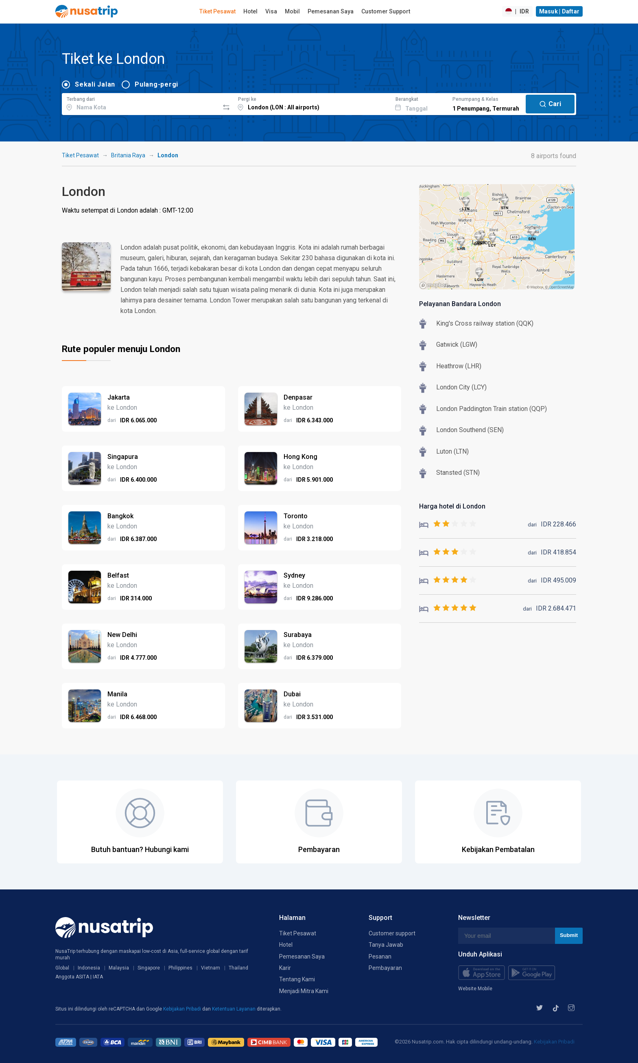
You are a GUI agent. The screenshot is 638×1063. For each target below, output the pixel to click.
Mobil (292, 11)
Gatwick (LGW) (456, 344)
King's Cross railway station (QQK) (484, 323)
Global (62, 968)
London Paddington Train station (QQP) (491, 409)
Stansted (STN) (458, 472)
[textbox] (140, 103)
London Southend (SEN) (470, 430)
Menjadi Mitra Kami (303, 991)
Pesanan (380, 956)
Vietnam (210, 968)
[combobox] (140, 103)
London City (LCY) (461, 387)
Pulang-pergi (156, 84)
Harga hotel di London (452, 506)
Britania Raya (128, 155)
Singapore (149, 968)
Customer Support (385, 11)
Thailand (238, 968)
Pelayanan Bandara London (460, 304)
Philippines (180, 968)
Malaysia (119, 968)
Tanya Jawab (386, 944)
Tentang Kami (297, 979)
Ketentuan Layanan (234, 1009)
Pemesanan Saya (331, 11)
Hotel (250, 11)
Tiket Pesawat (217, 11)
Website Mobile (475, 988)
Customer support (392, 933)
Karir (285, 968)
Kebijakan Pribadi (182, 1009)
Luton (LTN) (452, 451)
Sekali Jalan (95, 84)
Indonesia (89, 968)
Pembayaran (385, 968)
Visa (271, 11)
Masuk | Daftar (559, 11)
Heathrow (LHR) (458, 366)
